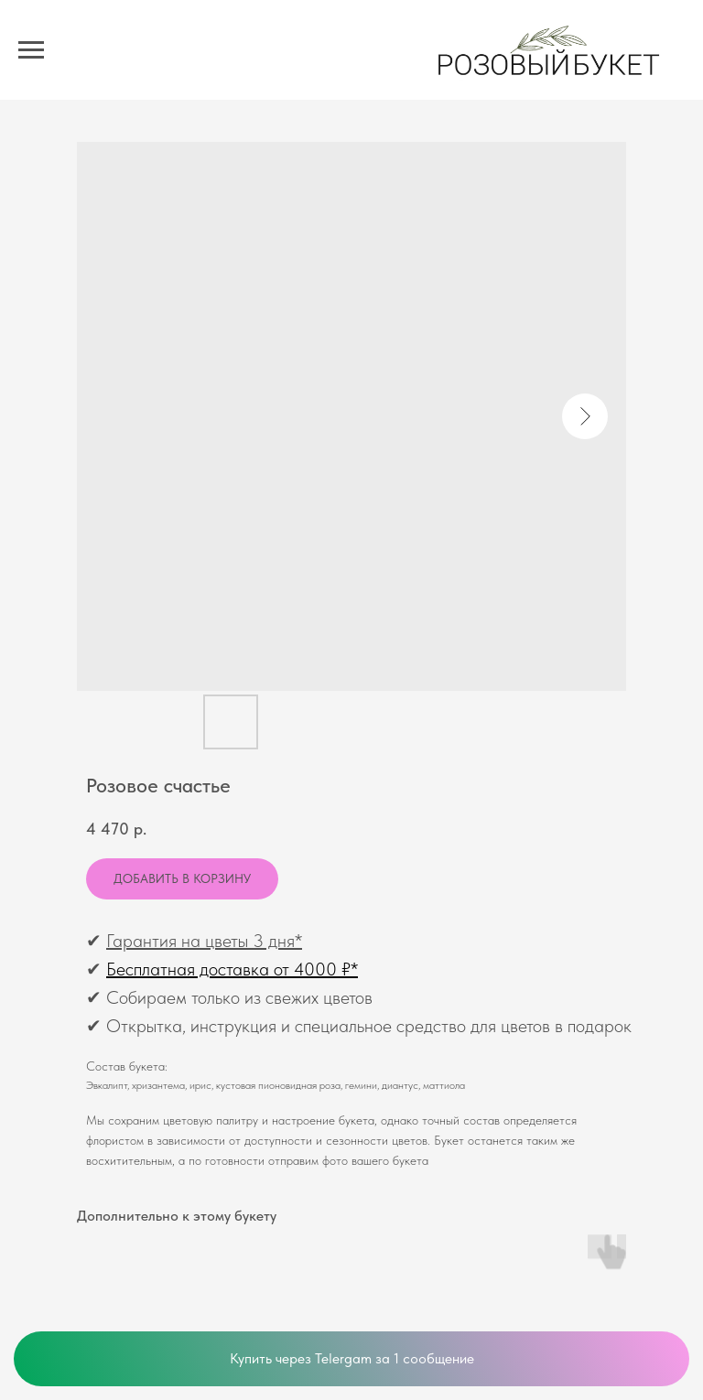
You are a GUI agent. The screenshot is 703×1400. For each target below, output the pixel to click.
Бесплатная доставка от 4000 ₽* (232, 969)
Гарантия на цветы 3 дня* (204, 941)
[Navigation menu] (31, 50)
